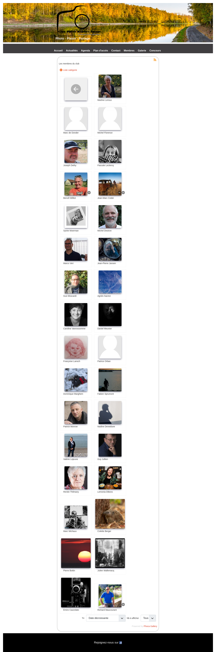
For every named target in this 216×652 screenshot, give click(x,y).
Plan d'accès (100, 50)
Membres (129, 50)
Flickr (122, 526)
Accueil (58, 50)
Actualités (72, 50)
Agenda (85, 50)
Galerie (142, 50)
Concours (155, 50)
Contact (115, 50)
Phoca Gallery (150, 626)
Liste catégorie (70, 70)
